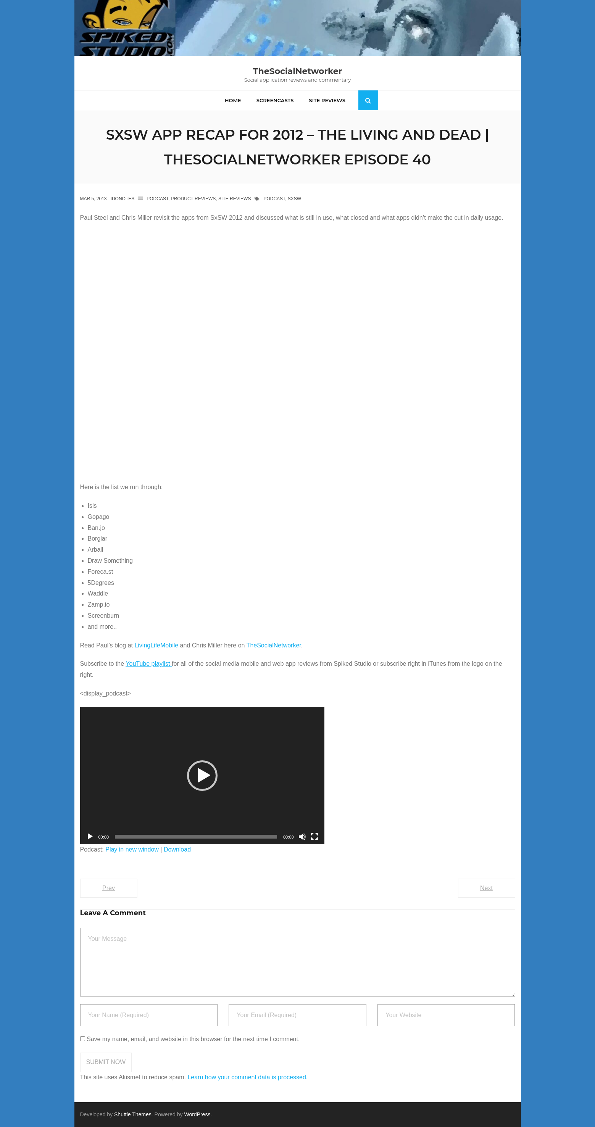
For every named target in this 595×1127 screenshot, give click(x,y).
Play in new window (132, 849)
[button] (202, 775)
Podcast (157, 198)
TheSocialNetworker (274, 645)
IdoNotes (123, 198)
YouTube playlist (149, 663)
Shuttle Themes (133, 1114)
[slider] (196, 837)
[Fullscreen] (314, 836)
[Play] (90, 836)
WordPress (197, 1114)
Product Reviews (193, 198)
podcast (274, 198)
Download (177, 849)
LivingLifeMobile (156, 645)
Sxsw (294, 198)
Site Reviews (234, 198)
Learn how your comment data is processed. (247, 1077)
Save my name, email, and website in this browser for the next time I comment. (193, 1039)
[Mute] (302, 836)
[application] (202, 775)
